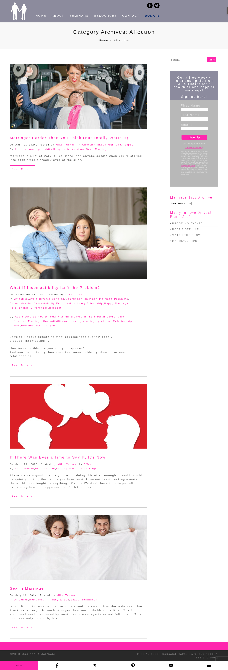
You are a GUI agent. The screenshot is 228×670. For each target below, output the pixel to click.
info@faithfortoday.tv (188, 165)
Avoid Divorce (40, 299)
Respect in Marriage (69, 149)
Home (103, 40)
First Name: (191, 105)
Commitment (74, 299)
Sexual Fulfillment (85, 599)
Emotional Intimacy (71, 303)
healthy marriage (69, 468)
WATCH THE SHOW (186, 235)
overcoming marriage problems (88, 321)
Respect (129, 144)
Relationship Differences (29, 307)
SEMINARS (79, 15)
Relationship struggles (38, 325)
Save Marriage (97, 149)
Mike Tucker (65, 144)
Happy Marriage (109, 144)
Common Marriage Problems (106, 299)
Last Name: (191, 115)
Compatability (44, 303)
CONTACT (130, 15)
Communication (21, 303)
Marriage (90, 468)
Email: (186, 124)
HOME (41, 15)
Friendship (95, 303)
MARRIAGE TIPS (184, 241)
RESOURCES (105, 15)
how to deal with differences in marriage (70, 316)
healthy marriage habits (33, 149)
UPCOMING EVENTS (187, 223)
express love (45, 468)
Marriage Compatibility (45, 321)
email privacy (194, 148)
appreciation (24, 468)
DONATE (152, 15)
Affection (89, 144)
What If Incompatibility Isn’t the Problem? (55, 287)
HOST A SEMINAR (185, 229)
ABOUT (58, 15)
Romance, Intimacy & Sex (49, 599)
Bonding (58, 299)
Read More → (22, 169)
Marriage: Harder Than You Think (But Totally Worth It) (69, 138)
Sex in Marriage (27, 588)
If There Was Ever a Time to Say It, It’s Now (58, 457)
